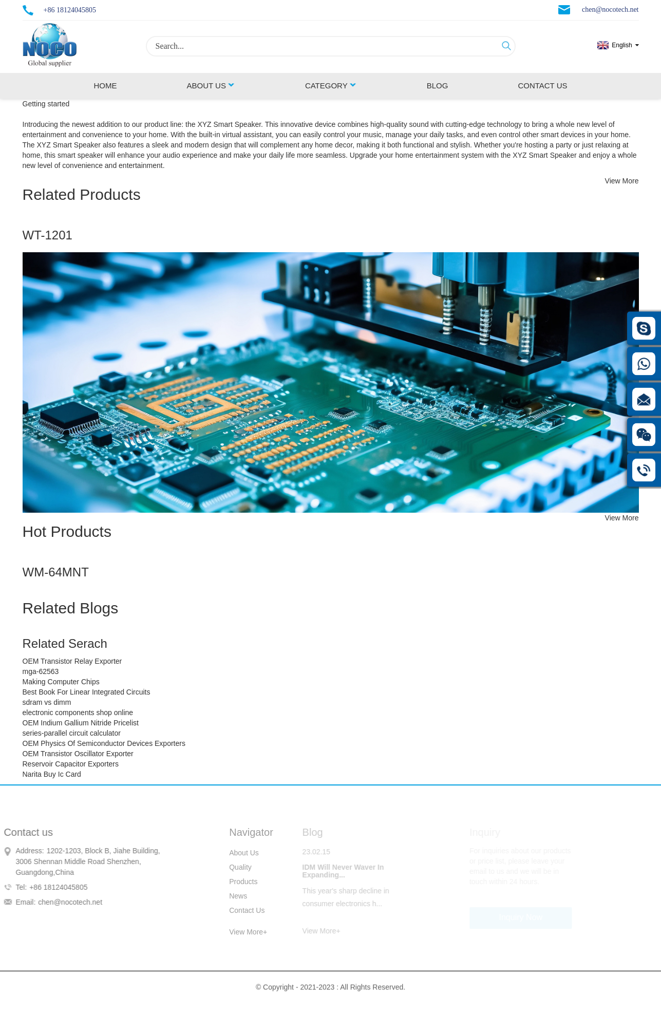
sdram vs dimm (47, 702)
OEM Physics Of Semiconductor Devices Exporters (104, 743)
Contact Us (542, 85)
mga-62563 (41, 671)
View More (622, 181)
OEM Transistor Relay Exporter (72, 661)
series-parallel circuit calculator (72, 733)
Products (235, 881)
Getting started (46, 104)
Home (105, 85)
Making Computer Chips (61, 682)
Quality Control (232, 868)
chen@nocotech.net (610, 9)
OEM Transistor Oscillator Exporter (78, 754)
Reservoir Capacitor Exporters (71, 764)
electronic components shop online (78, 712)
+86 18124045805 (70, 10)
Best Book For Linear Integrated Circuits (86, 692)
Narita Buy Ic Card (52, 774)
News (230, 896)
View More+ (240, 932)
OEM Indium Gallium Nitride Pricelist (81, 723)
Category (331, 85)
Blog (437, 85)
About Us (210, 85)
